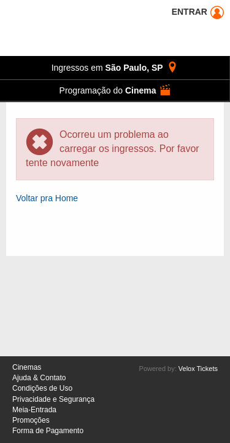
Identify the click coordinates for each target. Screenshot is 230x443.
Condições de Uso (42, 388)
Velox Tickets (198, 368)
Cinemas (26, 367)
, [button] (115, 67)
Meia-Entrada (34, 409)
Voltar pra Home (47, 198)
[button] (114, 90)
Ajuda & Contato (39, 377)
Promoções (31, 420)
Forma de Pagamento (47, 430)
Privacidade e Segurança (53, 399)
